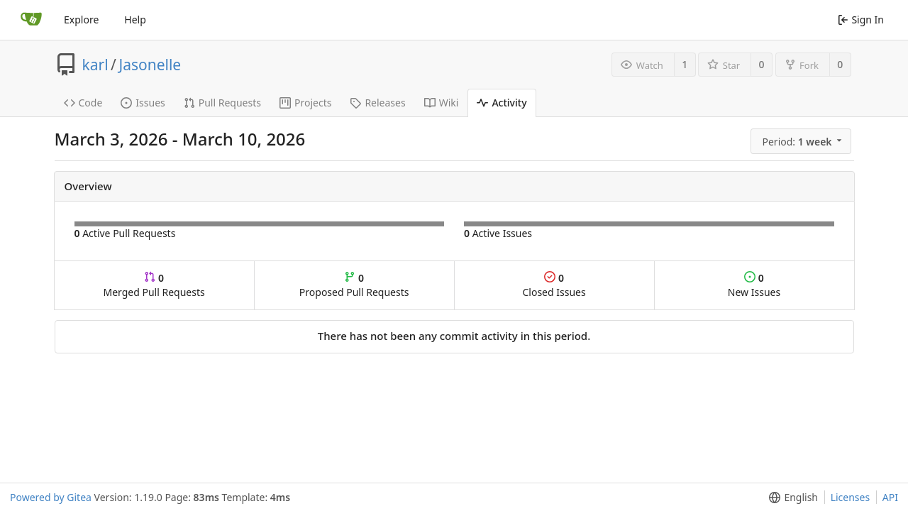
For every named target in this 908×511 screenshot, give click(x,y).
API (890, 497)
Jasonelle (149, 64)
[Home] (31, 20)
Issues (143, 102)
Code (83, 102)
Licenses (850, 497)
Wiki (441, 102)
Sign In (861, 19)
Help (135, 19)
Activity (501, 102)
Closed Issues (553, 285)
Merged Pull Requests (153, 285)
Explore (81, 19)
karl (95, 64)
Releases (377, 102)
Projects (305, 102)
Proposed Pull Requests (354, 285)
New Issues (754, 285)
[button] (802, 141)
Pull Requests (222, 102)
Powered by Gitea (51, 497)
